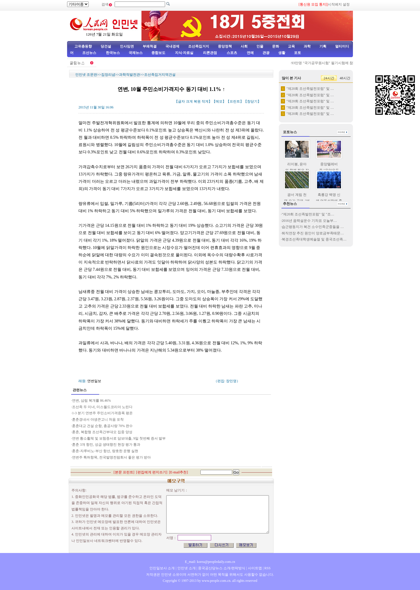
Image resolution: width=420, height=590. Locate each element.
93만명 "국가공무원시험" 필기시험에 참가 (325, 63)
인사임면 (127, 46)
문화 (275, 46)
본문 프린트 (124, 472)
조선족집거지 (198, 46)
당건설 (106, 46)
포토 (297, 53)
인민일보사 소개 (162, 568)
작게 (205, 101)
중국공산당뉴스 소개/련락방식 (221, 568)
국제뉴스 (136, 53)
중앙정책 (225, 46)
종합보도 (158, 53)
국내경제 (172, 46)
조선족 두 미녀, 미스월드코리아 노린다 (102, 407)
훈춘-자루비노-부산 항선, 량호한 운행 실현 (105, 451)
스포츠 (231, 53)
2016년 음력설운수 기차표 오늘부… (309, 221)
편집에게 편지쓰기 (151, 472)
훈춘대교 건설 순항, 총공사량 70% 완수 (102, 426)
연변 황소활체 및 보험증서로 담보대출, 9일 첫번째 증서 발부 (119, 438)
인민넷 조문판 (86, 75)
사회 (244, 46)
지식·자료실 (184, 53)
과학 (307, 46)
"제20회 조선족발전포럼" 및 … (310, 89)
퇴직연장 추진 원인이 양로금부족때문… (313, 233)
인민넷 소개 (186, 568)
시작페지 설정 (339, 4)
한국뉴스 (113, 53)
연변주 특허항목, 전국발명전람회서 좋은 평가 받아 (111, 457)
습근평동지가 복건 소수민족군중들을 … (313, 227)
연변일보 (94, 381)
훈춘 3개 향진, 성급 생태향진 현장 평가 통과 (106, 444)
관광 (266, 53)
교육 (291, 46)
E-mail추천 (178, 472)
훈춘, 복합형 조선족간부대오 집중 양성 (102, 432)
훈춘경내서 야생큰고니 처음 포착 (98, 419)
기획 (322, 46)
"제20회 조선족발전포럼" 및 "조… (308, 214)
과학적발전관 (129, 75)
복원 (197, 101)
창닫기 (252, 101)
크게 (189, 101)
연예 (250, 53)
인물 (259, 46)
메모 (219, 101)
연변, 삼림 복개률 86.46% (92, 400)
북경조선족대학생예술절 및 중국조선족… (314, 239)
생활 (281, 53)
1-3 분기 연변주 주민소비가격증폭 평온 (102, 413)
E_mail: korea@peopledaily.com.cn (210, 562)
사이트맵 (255, 568)
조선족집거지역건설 (160, 75)
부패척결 (150, 46)
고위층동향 (83, 46)
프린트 (235, 101)
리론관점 (210, 53)
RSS (267, 568)
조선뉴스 (89, 53)
